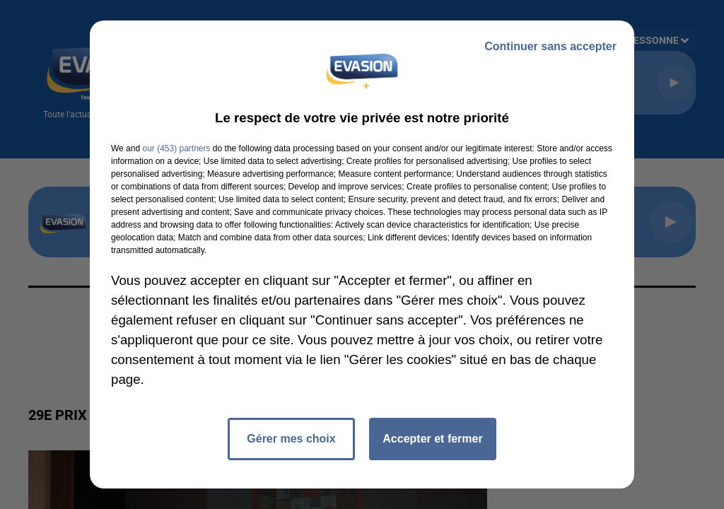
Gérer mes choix (291, 439)
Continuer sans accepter (550, 46)
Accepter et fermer (432, 439)
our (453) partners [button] (176, 148)
